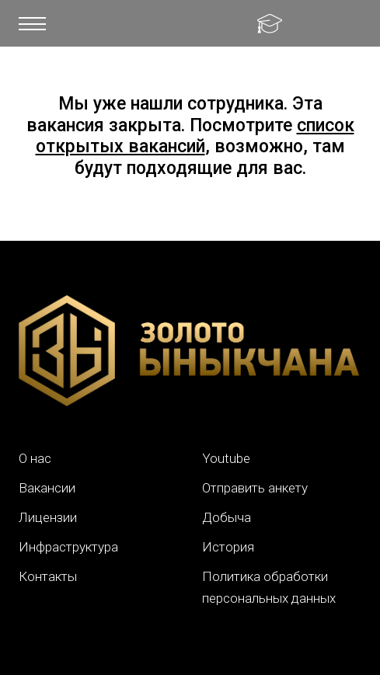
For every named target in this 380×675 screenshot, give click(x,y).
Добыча (226, 517)
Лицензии (48, 517)
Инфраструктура (68, 547)
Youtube (226, 458)
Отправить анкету (255, 488)
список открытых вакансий (195, 136)
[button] (32, 23)
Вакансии (47, 488)
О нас (35, 458)
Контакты (48, 576)
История (228, 547)
